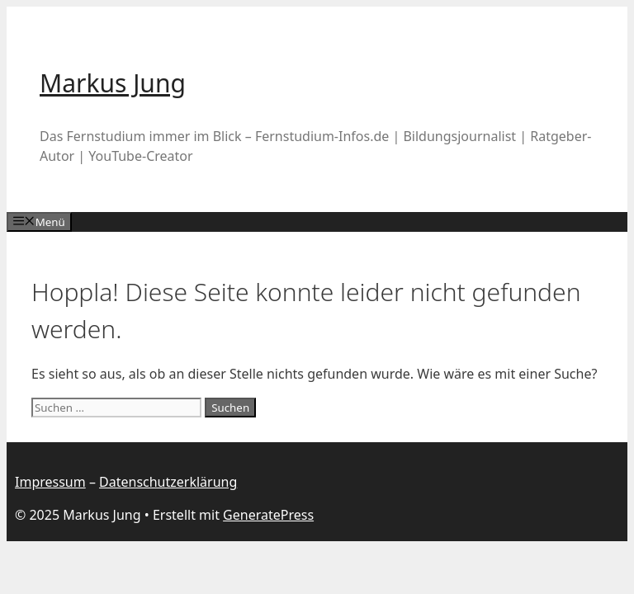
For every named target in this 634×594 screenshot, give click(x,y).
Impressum (50, 482)
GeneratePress (268, 515)
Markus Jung (113, 83)
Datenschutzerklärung (168, 482)
